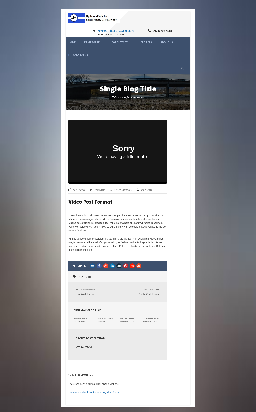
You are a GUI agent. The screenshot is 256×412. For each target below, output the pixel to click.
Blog (143, 190)
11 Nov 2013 (79, 190)
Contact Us (80, 55)
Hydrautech (99, 190)
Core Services (120, 42)
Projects (146, 42)
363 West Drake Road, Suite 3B (116, 31)
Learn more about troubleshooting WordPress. (93, 392)
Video (149, 190)
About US (167, 42)
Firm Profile (92, 42)
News (82, 276)
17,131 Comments (123, 190)
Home (72, 42)
